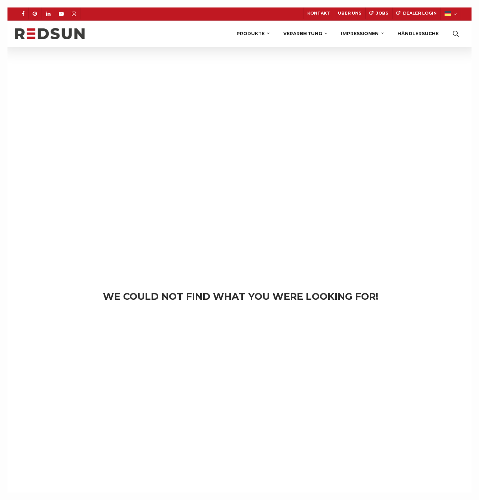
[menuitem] (450, 13)
